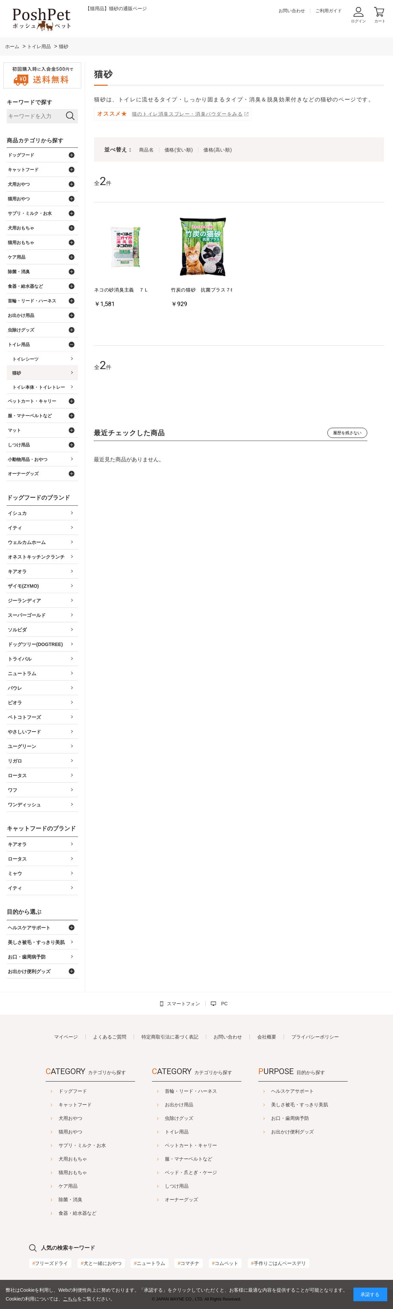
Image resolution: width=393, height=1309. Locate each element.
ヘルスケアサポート (309, 1091)
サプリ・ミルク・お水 (65, 1145)
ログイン (358, 21)
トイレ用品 (177, 1131)
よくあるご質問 (109, 1036)
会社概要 (266, 1036)
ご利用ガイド (328, 10)
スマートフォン (183, 1003)
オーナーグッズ (181, 1199)
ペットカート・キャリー (191, 1145)
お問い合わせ (292, 10)
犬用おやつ (53, 1118)
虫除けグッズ (179, 1118)
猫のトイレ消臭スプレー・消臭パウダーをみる (187, 114)
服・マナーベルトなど (188, 1159)
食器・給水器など (61, 1213)
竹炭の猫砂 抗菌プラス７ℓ (202, 290)
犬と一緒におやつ (101, 1263)
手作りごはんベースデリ (278, 1263)
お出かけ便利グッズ (309, 1131)
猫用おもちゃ (56, 1172)
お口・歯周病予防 (307, 1118)
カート (380, 21)
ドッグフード (56, 1091)
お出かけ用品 (179, 1104)
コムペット (225, 1263)
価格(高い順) (217, 150)
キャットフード (58, 1104)
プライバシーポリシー (315, 1036)
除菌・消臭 (53, 1199)
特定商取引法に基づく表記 (169, 1036)
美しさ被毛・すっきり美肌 (316, 1104)
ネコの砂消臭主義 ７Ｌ (121, 290)
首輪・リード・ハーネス (191, 1091)
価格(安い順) (179, 150)
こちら (70, 1299)
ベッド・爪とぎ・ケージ (191, 1172)
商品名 (146, 150)
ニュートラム (149, 1263)
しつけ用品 (177, 1186)
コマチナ (188, 1263)
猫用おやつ (53, 1131)
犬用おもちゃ (56, 1159)
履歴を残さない (347, 432)
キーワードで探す (29, 102)
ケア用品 (51, 1186)
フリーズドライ (50, 1263)
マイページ (66, 1036)
